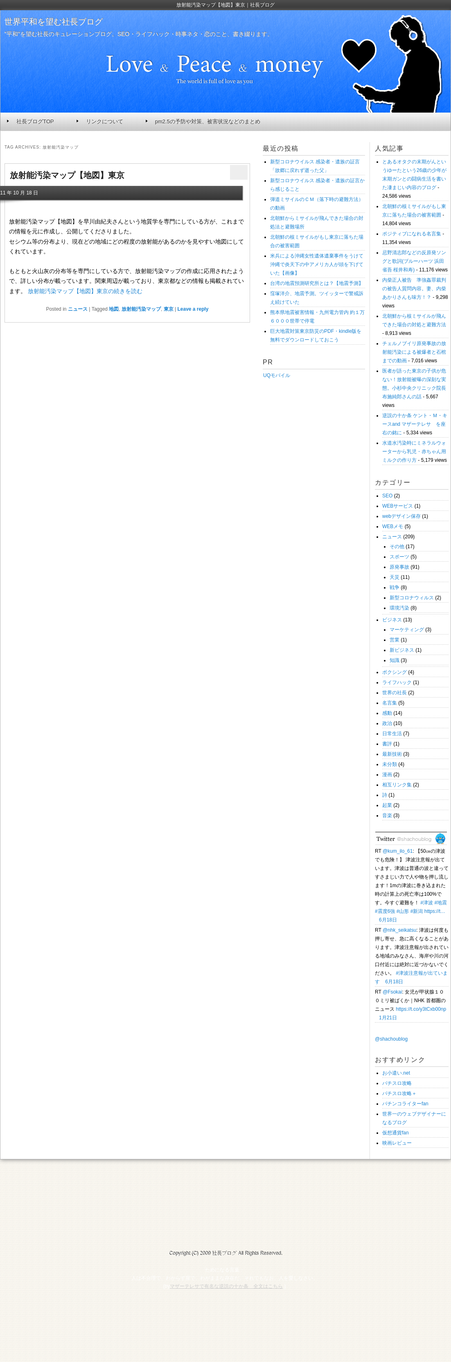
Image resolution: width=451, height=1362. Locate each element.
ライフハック (397, 682)
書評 (387, 744)
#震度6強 (385, 911)
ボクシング (394, 672)
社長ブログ (224, 1253)
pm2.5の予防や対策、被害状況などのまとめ (207, 121)
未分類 (389, 764)
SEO (387, 496)
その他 (397, 546)
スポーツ (399, 557)
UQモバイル (276, 375)
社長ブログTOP (35, 121)
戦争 (394, 587)
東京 (169, 309)
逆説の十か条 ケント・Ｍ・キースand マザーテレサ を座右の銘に (414, 424)
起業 (387, 805)
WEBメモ (392, 526)
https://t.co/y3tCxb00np (421, 1009)
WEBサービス (397, 506)
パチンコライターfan (405, 1104)
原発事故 (399, 567)
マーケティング (407, 629)
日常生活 (392, 733)
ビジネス (392, 620)
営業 (394, 640)
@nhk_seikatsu (399, 930)
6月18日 (388, 920)
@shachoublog (391, 1039)
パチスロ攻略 (397, 1083)
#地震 (440, 903)
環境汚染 (399, 608)
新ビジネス (402, 650)
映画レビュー (397, 1143)
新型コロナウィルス (412, 598)
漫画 (387, 774)
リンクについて (104, 121)
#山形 (403, 911)
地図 (114, 309)
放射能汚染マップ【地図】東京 (67, 175)
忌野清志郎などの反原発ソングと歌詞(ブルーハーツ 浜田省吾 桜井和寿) (414, 261)
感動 (387, 713)
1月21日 (388, 1018)
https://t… (434, 911)
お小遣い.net (396, 1073)
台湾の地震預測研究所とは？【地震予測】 (316, 283)
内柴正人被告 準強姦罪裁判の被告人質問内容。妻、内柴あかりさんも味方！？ (414, 288)
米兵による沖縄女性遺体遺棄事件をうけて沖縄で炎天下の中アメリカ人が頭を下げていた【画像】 (316, 264)
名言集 (389, 703)
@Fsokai (392, 992)
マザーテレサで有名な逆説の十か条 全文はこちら (226, 1286)
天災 (394, 577)
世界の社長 (394, 693)
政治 (387, 723)
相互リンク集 (397, 785)
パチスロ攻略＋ (399, 1093)
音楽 (387, 815)
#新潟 (416, 911)
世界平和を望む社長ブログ (54, 21)
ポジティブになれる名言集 (411, 234)
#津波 (426, 903)
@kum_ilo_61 (398, 851)
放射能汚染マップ (141, 309)
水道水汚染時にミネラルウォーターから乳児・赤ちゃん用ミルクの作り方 (414, 451)
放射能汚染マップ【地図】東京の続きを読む (85, 291)
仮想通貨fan (395, 1133)
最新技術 (392, 754)
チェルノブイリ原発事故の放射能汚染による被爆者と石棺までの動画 (414, 352)
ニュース (78, 309)
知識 (394, 660)
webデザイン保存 (401, 516)
